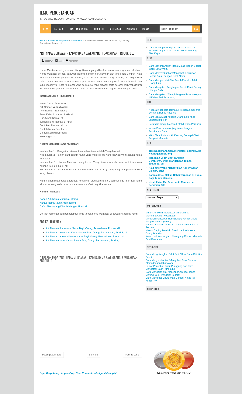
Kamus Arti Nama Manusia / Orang (59, 199)
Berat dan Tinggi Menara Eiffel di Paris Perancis (175, 124)
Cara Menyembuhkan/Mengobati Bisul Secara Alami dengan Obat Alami (171, 262)
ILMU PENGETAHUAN (57, 12)
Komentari (73, 61)
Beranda (93, 354)
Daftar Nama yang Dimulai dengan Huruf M (63, 206)
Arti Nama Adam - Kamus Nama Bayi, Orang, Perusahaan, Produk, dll (84, 240)
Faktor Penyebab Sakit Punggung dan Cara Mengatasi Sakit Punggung (169, 267)
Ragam (145, 29)
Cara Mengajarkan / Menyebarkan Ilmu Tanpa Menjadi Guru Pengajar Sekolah (170, 273)
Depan (45, 29)
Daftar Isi (59, 29)
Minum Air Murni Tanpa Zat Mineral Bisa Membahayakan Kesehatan (167, 214)
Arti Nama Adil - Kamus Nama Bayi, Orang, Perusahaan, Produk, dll (83, 228)
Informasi (131, 29)
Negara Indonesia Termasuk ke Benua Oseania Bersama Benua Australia (174, 111)
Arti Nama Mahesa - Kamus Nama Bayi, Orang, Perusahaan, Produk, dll (85, 236)
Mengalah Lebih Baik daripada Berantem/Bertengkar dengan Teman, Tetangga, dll (170, 160)
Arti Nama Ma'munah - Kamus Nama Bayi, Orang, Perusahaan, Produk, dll (86, 232)
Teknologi (99, 29)
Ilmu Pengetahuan (79, 29)
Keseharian (115, 29)
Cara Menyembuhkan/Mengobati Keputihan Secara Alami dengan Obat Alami (172, 74)
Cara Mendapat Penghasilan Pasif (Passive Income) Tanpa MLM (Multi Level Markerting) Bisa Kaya (173, 50)
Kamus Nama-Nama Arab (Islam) (58, 202)
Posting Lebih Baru (51, 354)
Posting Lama (132, 354)
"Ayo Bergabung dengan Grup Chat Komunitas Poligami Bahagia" (78, 373)
